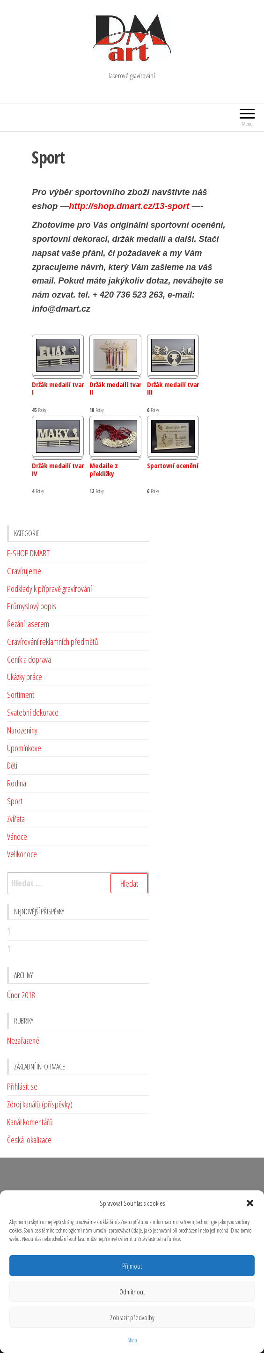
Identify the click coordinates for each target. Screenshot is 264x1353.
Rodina (16, 783)
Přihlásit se (22, 1086)
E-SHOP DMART (28, 553)
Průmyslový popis (31, 606)
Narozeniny (22, 730)
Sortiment (20, 694)
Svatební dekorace (33, 712)
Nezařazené (23, 1040)
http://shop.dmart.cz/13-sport (129, 206)
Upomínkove (24, 748)
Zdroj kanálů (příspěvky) (40, 1104)
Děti (12, 765)
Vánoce (17, 836)
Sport (14, 801)
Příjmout (132, 1266)
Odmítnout (132, 1291)
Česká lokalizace (29, 1139)
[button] (250, 1203)
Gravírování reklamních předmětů (52, 641)
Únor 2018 (21, 995)
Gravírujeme (24, 570)
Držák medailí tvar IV (58, 470)
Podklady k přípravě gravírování (49, 588)
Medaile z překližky (103, 470)
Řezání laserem (28, 623)
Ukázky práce (24, 676)
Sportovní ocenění (172, 466)
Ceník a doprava (29, 659)
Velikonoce (22, 854)
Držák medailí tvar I (58, 389)
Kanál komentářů (30, 1122)
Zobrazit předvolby (132, 1317)
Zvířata (16, 818)
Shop (132, 1340)
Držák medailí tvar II (115, 389)
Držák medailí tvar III (173, 389)
